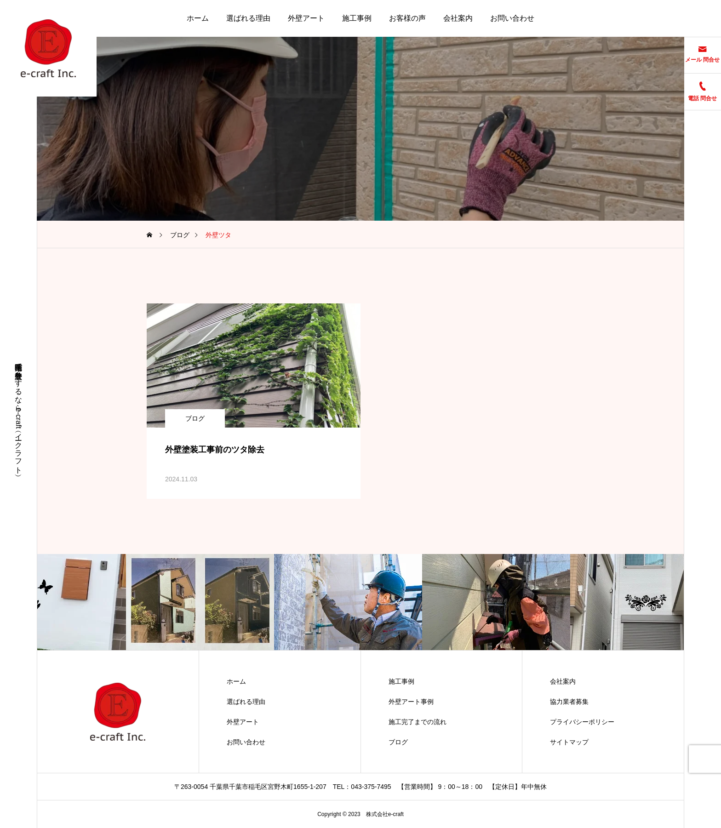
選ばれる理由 (248, 18)
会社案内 (458, 18)
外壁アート (306, 18)
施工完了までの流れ (417, 722)
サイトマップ (569, 742)
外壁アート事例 (411, 701)
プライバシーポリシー (582, 722)
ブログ (195, 418)
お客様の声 (407, 18)
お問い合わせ (512, 18)
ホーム (198, 18)
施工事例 (357, 18)
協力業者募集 (569, 701)
